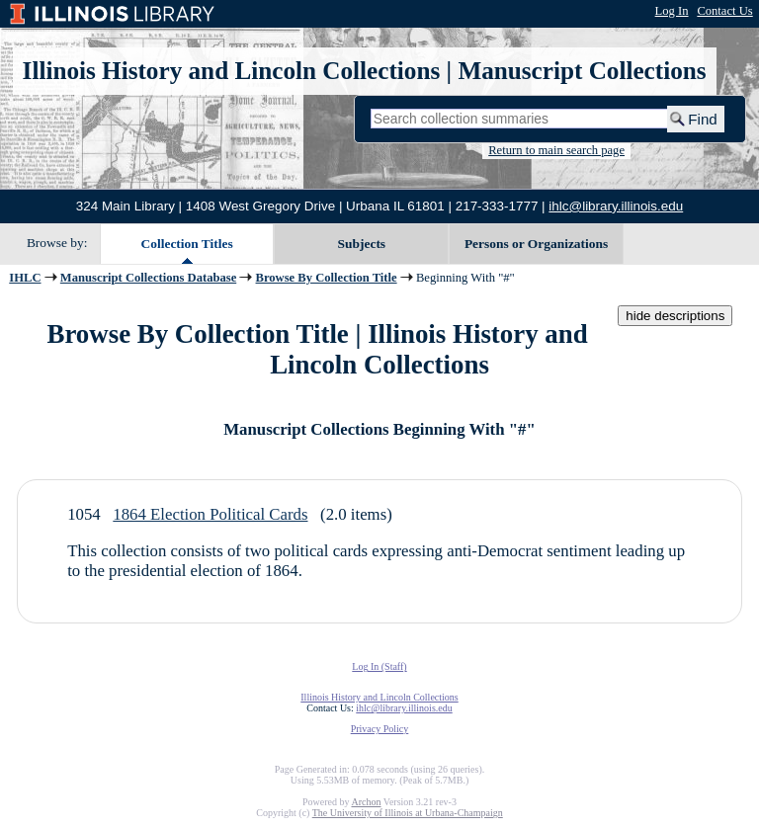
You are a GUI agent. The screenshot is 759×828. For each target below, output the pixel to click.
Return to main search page (556, 150)
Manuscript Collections (582, 70)
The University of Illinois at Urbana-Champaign (407, 812)
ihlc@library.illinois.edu (615, 206)
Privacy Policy (380, 728)
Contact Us (724, 11)
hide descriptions (675, 315)
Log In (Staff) (379, 666)
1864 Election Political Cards (210, 514)
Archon (365, 801)
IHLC (25, 278)
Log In (672, 11)
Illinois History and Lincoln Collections (232, 70)
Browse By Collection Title (326, 278)
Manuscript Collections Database (148, 278)
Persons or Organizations (536, 243)
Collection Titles (187, 243)
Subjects (362, 243)
